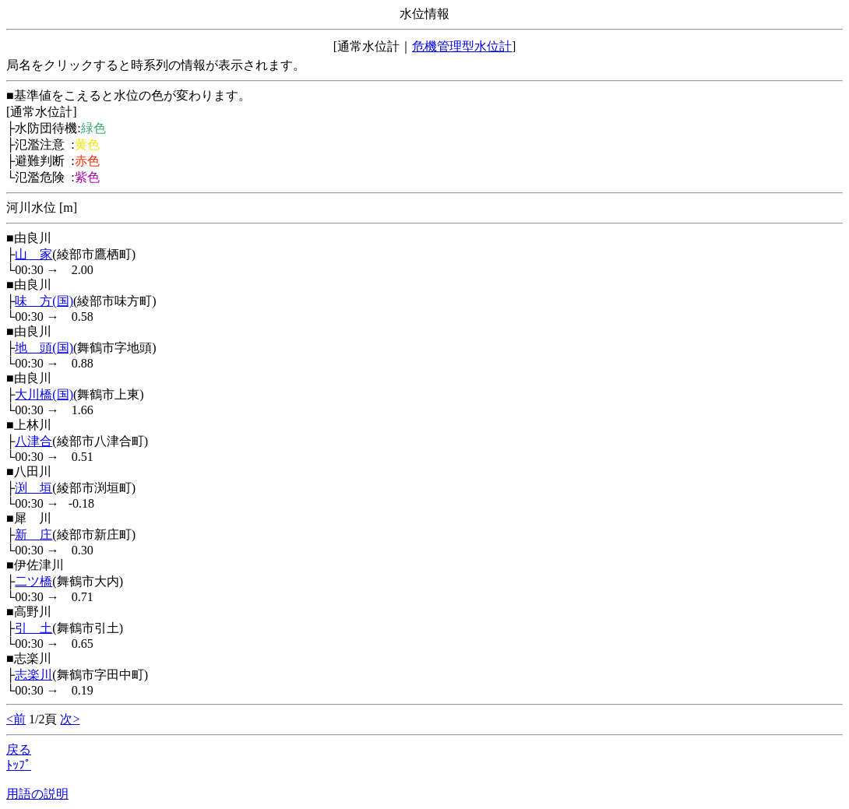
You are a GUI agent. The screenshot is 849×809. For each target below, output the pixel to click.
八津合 (33, 441)
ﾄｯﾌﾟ (18, 765)
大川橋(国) (44, 394)
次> (69, 719)
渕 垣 (33, 487)
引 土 (33, 628)
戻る (18, 749)
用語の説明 (37, 793)
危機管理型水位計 (462, 46)
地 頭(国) (44, 347)
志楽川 (33, 674)
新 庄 (33, 534)
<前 (16, 719)
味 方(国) (44, 301)
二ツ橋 (33, 581)
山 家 (33, 254)
